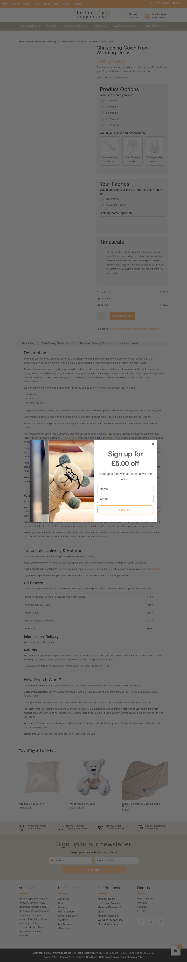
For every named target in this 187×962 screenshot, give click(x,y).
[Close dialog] (153, 444)
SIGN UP (125, 510)
